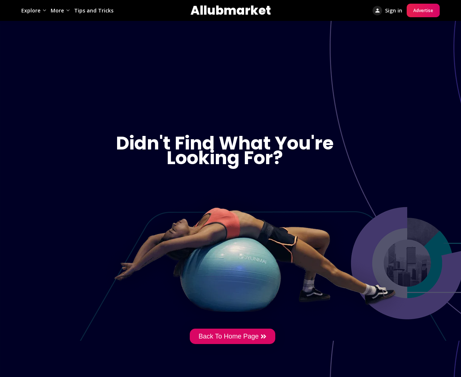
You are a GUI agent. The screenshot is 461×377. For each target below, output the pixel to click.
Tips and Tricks (93, 10)
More (57, 10)
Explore (30, 10)
